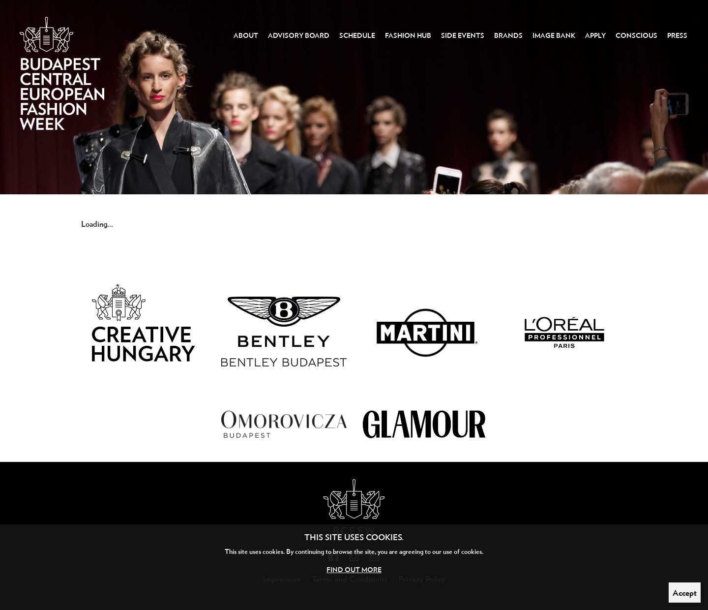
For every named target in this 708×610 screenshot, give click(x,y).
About (246, 35)
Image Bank (553, 35)
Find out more (354, 569)
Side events (462, 35)
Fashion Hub (408, 35)
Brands (508, 35)
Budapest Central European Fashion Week (62, 86)
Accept (685, 592)
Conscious (636, 35)
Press (677, 35)
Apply (595, 35)
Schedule (357, 35)
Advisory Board (298, 35)
